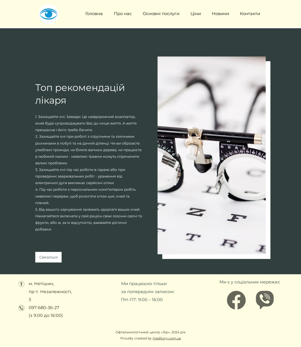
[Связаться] (48, 257)
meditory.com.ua (167, 338)
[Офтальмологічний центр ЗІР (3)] (265, 300)
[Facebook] (236, 300)
